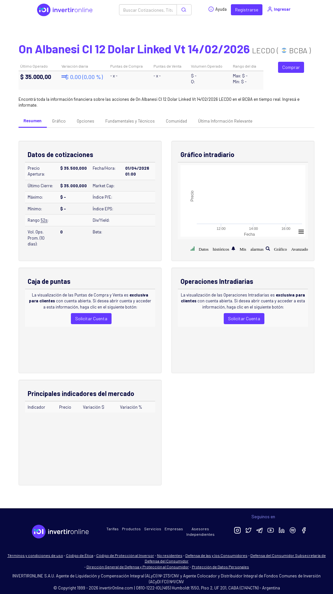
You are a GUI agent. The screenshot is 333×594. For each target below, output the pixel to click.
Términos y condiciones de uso (35, 555)
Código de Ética (79, 555)
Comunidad (176, 121)
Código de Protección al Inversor (125, 555)
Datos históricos (214, 248)
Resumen (32, 120)
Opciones (85, 121)
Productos (131, 528)
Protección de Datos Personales (220, 566)
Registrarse (246, 9)
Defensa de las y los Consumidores (216, 555)
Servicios (152, 528)
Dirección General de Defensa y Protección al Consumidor (138, 566)
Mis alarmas (252, 248)
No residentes (169, 555)
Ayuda (217, 9)
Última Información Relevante (225, 121)
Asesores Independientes (200, 531)
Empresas (174, 528)
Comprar (291, 67)
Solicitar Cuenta (91, 318)
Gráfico (59, 121)
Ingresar (278, 9)
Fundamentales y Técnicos (130, 121)
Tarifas (112, 528)
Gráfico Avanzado (291, 248)
